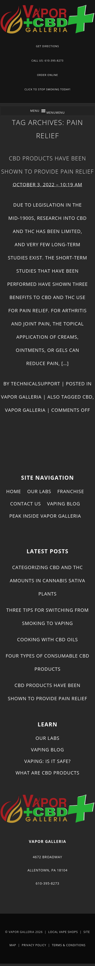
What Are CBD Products (47, 773)
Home (13, 491)
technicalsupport (35, 383)
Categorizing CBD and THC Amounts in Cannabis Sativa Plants (47, 580)
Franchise (70, 491)
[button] (55, 113)
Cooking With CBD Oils (47, 639)
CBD (88, 397)
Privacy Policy (34, 945)
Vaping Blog (63, 503)
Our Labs (39, 491)
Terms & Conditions (69, 945)
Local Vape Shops (63, 932)
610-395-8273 (47, 883)
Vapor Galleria (21, 397)
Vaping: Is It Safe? (47, 761)
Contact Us (25, 503)
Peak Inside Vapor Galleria (45, 516)
